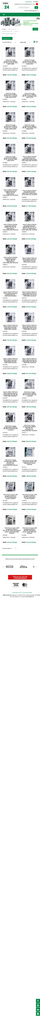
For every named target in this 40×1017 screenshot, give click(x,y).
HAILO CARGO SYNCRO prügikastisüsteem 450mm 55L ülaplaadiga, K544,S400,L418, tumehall (29, 192)
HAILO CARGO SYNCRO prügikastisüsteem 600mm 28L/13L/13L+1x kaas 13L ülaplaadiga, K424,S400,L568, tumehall (29, 227)
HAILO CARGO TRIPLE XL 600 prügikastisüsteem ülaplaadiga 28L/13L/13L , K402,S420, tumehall (29, 327)
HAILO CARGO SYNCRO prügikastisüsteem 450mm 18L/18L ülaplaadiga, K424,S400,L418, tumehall (10, 192)
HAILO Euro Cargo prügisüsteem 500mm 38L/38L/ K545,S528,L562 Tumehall (10, 428)
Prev (3, 566)
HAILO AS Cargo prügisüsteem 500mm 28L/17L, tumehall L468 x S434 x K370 (29, 95)
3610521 (24, 500)
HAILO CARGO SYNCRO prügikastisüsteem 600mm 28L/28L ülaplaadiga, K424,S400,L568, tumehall (10, 260)
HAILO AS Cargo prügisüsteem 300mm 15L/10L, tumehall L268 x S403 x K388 (10, 62)
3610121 (24, 467)
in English (35, 1)
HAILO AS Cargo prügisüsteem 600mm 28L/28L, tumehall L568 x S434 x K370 (29, 127)
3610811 (24, 66)
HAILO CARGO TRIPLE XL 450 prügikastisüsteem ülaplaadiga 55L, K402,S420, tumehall (10, 294)
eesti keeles (28, 1)
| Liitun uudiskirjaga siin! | (31, 10)
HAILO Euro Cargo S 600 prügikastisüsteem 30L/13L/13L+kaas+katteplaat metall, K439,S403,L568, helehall (12, 530)
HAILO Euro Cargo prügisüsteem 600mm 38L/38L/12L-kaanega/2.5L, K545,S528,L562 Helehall (10, 462)
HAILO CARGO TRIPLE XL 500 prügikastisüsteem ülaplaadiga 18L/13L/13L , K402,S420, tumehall (29, 294)
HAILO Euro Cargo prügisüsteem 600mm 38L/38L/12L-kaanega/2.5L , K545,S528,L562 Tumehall (29, 427)
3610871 (5, 66)
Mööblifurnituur (12, 29)
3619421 (24, 398)
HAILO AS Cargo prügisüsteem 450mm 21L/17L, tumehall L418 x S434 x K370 (29, 62)
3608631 (24, 232)
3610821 (24, 99)
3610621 (24, 535)
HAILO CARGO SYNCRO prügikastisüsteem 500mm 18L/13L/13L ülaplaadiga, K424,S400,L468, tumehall (10, 227)
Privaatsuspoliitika (27, 592)
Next (37, 566)
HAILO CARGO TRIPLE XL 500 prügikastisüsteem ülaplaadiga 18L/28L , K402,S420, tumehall (10, 327)
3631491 (24, 264)
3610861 (5, 162)
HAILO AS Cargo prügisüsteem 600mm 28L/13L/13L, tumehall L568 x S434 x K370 (10, 127)
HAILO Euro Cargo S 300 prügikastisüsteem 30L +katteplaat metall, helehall (29, 462)
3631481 (5, 298)
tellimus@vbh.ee (13, 70)
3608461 (24, 197)
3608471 (5, 197)
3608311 (24, 162)
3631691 (24, 331)
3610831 (5, 99)
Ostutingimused (16, 592)
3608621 (5, 264)
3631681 (5, 364)
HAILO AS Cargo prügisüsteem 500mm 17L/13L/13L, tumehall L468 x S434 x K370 (10, 95)
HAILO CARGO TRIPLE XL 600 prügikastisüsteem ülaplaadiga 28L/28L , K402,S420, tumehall (10, 360)
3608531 (5, 232)
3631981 (5, 398)
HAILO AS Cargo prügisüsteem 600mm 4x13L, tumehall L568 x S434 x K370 (10, 158)
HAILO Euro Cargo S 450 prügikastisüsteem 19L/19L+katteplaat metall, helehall (10, 496)
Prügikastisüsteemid (7, 31)
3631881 (24, 364)
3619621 (5, 467)
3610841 (24, 131)
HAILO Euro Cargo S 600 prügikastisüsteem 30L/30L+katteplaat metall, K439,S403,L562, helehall (29, 530)
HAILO (16, 31)
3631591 (24, 298)
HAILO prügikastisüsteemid (9, 33)
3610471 (5, 500)
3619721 (5, 432)
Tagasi (35, 29)
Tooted (4, 29)
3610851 (5, 131)
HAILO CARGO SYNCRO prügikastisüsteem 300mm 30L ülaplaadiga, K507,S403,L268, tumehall (29, 158)
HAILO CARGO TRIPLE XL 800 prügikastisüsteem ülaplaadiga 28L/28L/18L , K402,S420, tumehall (29, 360)
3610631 (5, 535)
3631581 (5, 331)
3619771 (24, 432)
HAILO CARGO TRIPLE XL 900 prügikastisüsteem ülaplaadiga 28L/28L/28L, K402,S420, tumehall (10, 394)
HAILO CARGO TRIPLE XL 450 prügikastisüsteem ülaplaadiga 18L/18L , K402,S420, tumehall (29, 260)
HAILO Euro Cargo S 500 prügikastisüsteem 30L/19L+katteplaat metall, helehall (29, 496)
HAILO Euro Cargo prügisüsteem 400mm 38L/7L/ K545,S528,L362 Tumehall (29, 394)
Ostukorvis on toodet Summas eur (26, 4)
